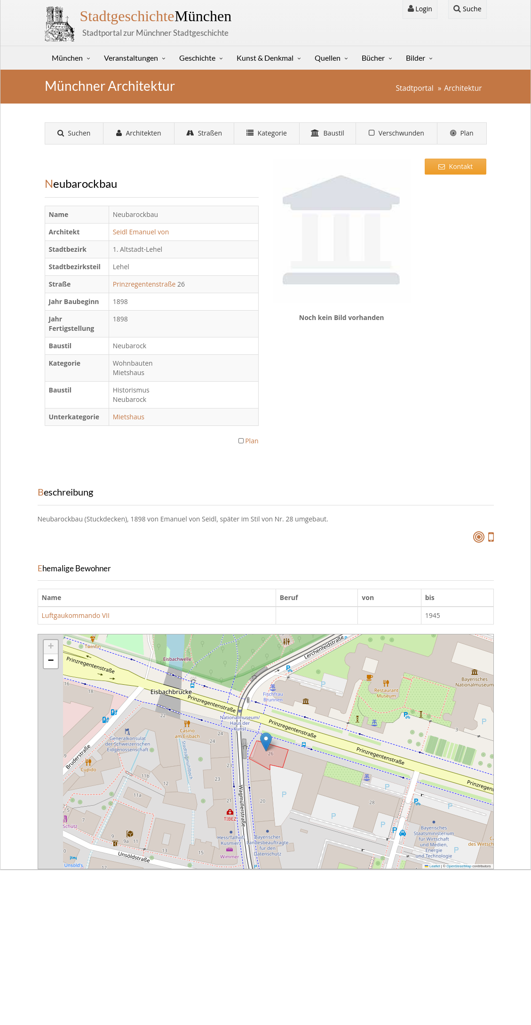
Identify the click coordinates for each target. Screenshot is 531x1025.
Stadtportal (414, 88)
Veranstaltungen (131, 57)
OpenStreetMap (458, 866)
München (156, 16)
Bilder (415, 57)
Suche (467, 8)
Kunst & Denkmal (265, 57)
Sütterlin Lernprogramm (214, 942)
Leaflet (432, 866)
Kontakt (455, 166)
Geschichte (197, 57)
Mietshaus (129, 416)
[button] (266, 742)
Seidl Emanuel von (142, 231)
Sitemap (65, 954)
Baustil (327, 132)
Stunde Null (195, 954)
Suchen (74, 132)
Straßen (204, 132)
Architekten (138, 132)
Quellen (328, 57)
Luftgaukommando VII (76, 615)
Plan (462, 132)
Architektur (463, 88)
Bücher (373, 57)
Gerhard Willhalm (241, 1005)
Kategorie (266, 132)
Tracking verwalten (415, 993)
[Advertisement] (456, 327)
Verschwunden (396, 132)
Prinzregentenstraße (145, 284)
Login (420, 8)
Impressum (70, 931)
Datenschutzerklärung (86, 942)
